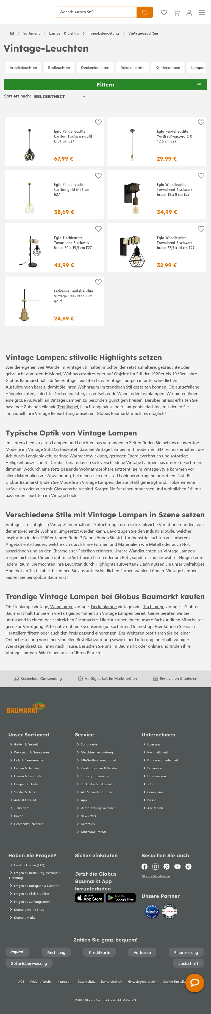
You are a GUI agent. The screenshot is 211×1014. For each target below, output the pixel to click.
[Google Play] (121, 897)
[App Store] (90, 897)
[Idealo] (152, 912)
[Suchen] (145, 16)
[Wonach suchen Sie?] (97, 16)
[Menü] (202, 16)
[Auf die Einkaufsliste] (98, 131)
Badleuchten (59, 76)
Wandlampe (61, 615)
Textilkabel (67, 416)
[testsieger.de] (169, 912)
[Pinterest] (166, 866)
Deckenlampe (104, 615)
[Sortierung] (60, 105)
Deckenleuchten (95, 76)
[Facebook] (145, 866)
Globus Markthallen (156, 877)
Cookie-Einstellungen (178, 982)
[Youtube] (177, 866)
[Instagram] (155, 866)
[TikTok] (188, 866)
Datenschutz (87, 982)
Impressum (64, 982)
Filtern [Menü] (149, 93)
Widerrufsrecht (40, 982)
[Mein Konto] (189, 16)
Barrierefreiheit (111, 982)
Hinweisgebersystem (142, 982)
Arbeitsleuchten (23, 76)
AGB (21, 982)
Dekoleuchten (132, 76)
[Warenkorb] (176, 16)
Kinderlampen (168, 76)
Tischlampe (153, 615)
